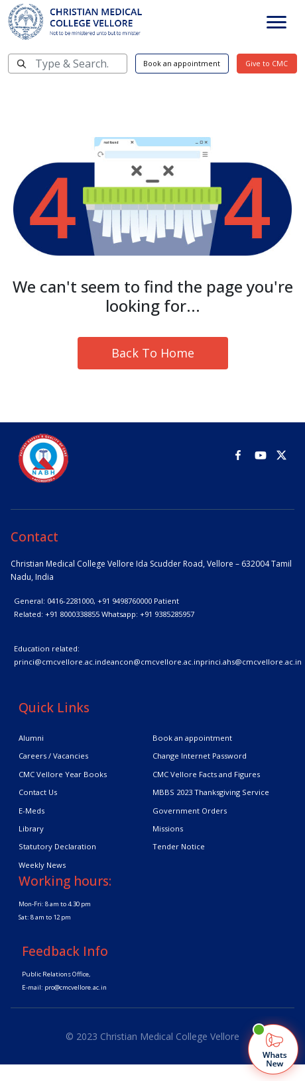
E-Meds (31, 811)
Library (31, 828)
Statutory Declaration (57, 846)
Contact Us (38, 792)
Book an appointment (181, 63)
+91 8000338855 (72, 614)
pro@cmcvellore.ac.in (75, 987)
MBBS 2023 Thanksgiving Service (210, 792)
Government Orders (189, 811)
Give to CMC (266, 63)
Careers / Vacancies (53, 756)
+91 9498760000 (124, 601)
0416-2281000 (70, 601)
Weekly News (42, 865)
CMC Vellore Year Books (63, 774)
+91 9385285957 (167, 614)
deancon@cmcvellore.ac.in (150, 662)
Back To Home (152, 353)
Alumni (31, 738)
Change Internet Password (199, 756)
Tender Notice (178, 846)
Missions (167, 828)
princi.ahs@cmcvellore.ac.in (251, 662)
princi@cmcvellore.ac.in (57, 662)
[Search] (67, 63)
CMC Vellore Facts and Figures (206, 774)
